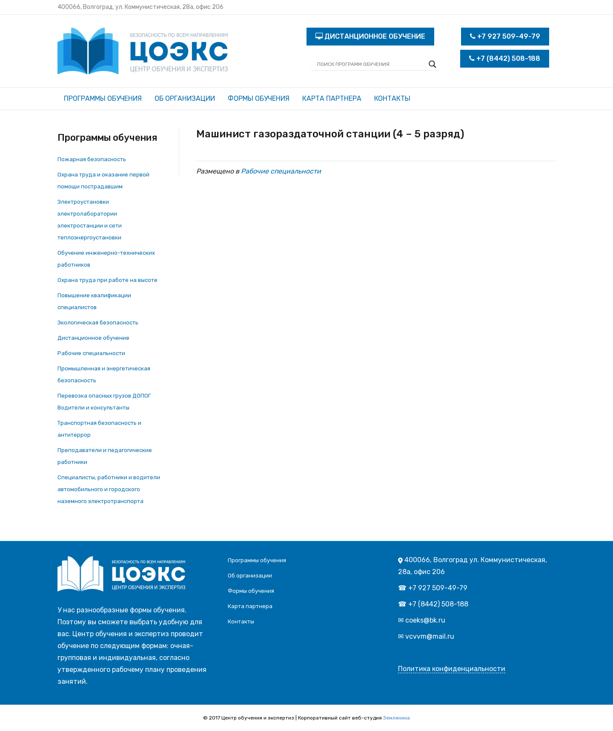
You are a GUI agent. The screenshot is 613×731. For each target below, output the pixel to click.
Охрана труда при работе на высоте (107, 280)
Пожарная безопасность (91, 159)
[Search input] (370, 64)
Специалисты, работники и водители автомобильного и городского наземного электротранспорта (108, 489)
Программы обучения (103, 98)
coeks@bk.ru (425, 620)
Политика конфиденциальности (451, 669)
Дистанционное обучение (93, 338)
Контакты (392, 98)
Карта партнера (331, 98)
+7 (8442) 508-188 (504, 58)
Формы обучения (258, 98)
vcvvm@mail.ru (429, 636)
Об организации (185, 98)
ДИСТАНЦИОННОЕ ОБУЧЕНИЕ (370, 36)
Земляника (396, 718)
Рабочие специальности (91, 353)
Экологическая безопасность (97, 322)
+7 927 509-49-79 (505, 36)
